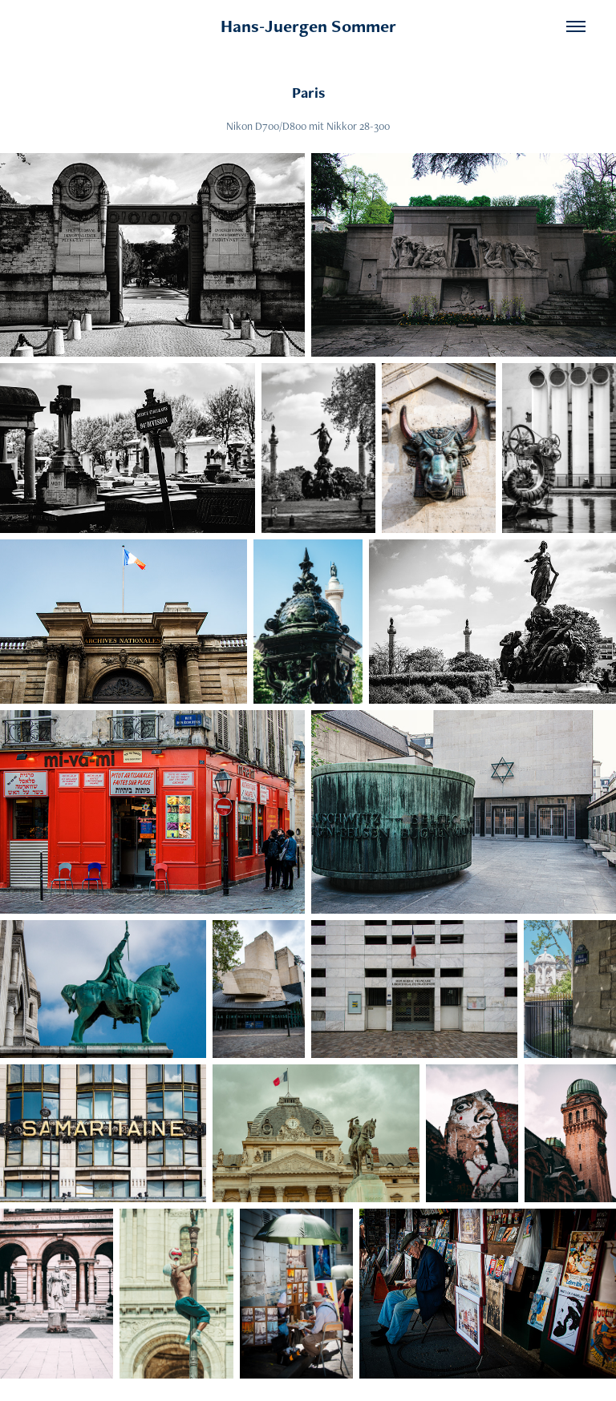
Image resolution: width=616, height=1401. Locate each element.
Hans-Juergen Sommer (308, 26)
